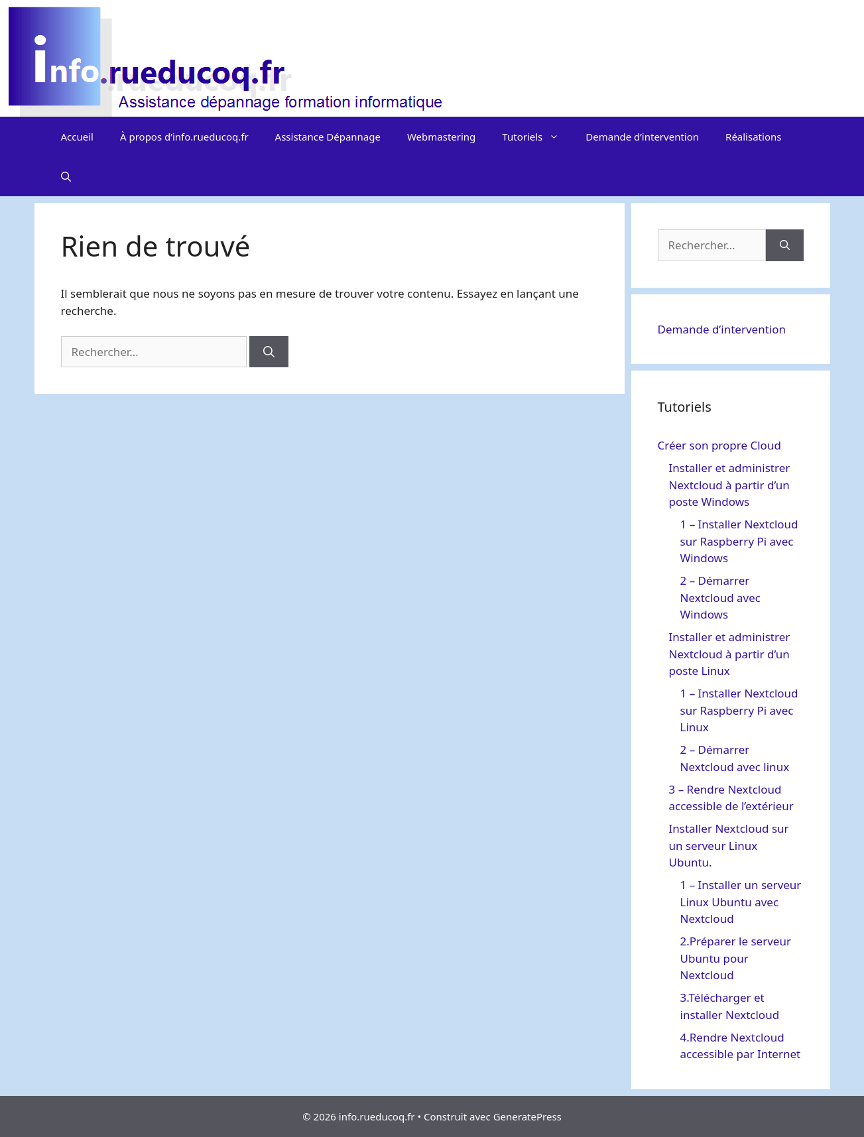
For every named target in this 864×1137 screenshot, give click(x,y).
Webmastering (441, 136)
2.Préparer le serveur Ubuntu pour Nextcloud (735, 958)
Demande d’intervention (642, 136)
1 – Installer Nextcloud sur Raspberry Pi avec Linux (739, 710)
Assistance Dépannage (328, 136)
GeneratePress (527, 1116)
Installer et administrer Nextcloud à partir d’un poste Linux (729, 653)
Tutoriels (537, 136)
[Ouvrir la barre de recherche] (66, 176)
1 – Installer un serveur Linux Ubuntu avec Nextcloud (741, 901)
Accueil (77, 136)
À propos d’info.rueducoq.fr (184, 136)
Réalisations (753, 136)
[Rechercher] (268, 352)
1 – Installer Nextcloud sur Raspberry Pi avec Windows (739, 541)
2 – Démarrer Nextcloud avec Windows (720, 597)
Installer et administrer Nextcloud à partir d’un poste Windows (729, 484)
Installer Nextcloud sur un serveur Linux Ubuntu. (729, 845)
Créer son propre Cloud (719, 445)
